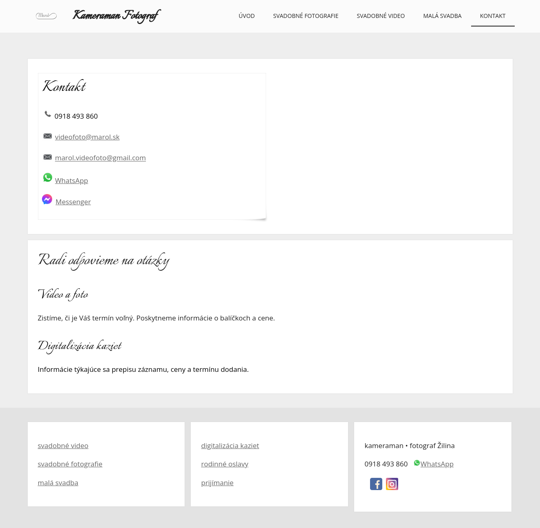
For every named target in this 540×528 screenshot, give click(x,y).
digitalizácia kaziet (230, 445)
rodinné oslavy (224, 463)
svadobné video (63, 445)
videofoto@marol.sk (87, 136)
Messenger (73, 201)
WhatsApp (71, 180)
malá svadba (58, 482)
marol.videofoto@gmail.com (100, 158)
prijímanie (217, 482)
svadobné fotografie (70, 463)
